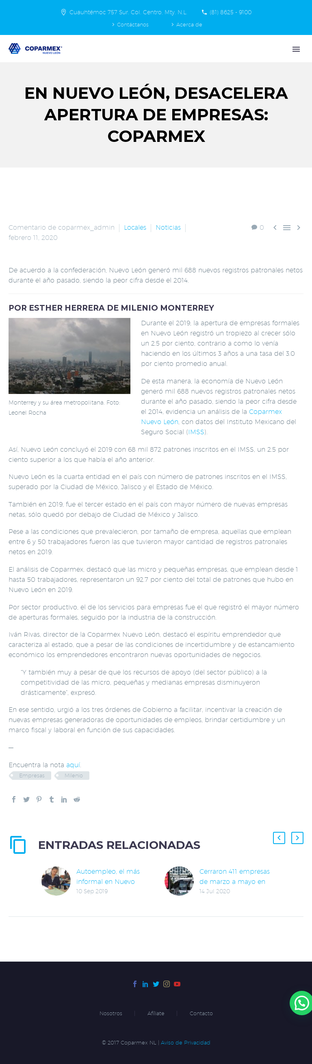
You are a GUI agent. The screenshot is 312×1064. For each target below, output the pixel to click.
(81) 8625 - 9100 (230, 12)
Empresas (32, 775)
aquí (73, 765)
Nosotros (111, 1013)
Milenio (74, 775)
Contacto (201, 1013)
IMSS (196, 432)
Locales (135, 227)
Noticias (168, 227)
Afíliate (156, 1013)
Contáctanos (133, 24)
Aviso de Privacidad (185, 1043)
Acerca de (189, 24)
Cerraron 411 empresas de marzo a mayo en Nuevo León (234, 882)
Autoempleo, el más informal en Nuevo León (108, 882)
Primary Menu (296, 49)
